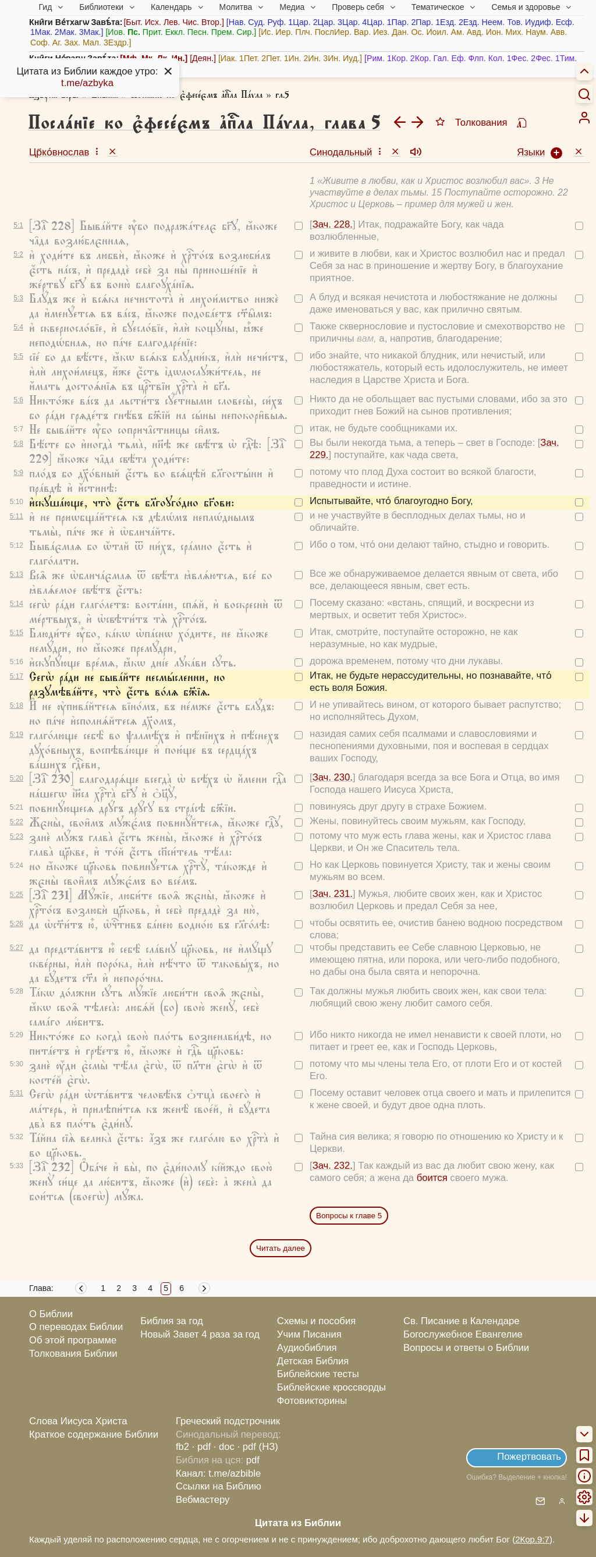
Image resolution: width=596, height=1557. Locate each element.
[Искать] (584, 93)
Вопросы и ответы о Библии (466, 1347)
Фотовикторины (312, 1400)
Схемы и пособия (316, 1321)
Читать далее (280, 1248)
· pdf (201, 1446)
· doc (224, 1446)
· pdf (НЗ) (257, 1446)
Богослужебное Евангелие (463, 1334)
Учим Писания (309, 1334)
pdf (253, 1460)
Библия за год (171, 1321)
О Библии (51, 1314)
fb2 (182, 1446)
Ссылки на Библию (218, 1486)
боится (432, 1177)
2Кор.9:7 (532, 1539)
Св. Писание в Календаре (461, 1321)
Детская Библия (313, 1361)
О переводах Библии (76, 1326)
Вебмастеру (203, 1499)
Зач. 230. (333, 777)
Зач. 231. (333, 893)
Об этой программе (72, 1340)
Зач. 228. (333, 224)
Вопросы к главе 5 (349, 1215)
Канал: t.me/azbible (218, 1473)
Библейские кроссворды (331, 1387)
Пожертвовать (529, 1456)
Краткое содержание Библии (93, 1434)
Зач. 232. (333, 1165)
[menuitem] (584, 117)
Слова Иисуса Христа (78, 1421)
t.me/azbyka (87, 82)
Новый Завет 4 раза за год (200, 1334)
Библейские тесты (318, 1373)
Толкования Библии (73, 1353)
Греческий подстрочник (228, 1421)
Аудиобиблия (307, 1347)
